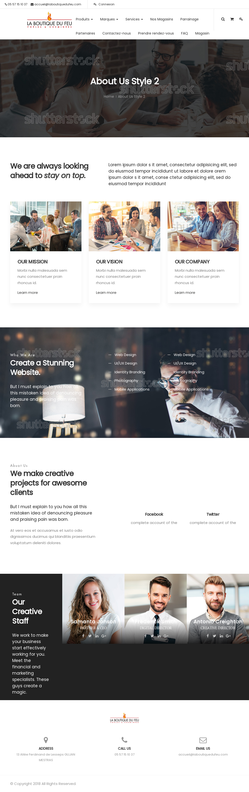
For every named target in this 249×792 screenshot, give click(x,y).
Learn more (28, 292)
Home (109, 96)
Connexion (104, 4)
